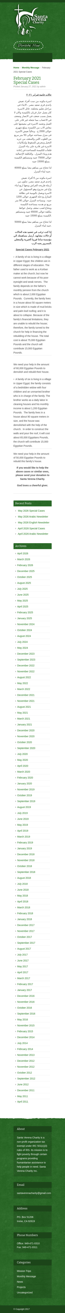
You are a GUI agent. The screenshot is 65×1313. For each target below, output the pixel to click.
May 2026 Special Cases (31, 510)
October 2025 (24, 577)
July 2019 (22, 813)
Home (16, 67)
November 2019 (26, 789)
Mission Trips (24, 1271)
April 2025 (22, 606)
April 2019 (22, 830)
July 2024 (22, 642)
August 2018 (24, 878)
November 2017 (26, 931)
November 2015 (26, 1025)
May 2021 (22, 712)
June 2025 (23, 594)
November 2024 (26, 624)
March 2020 (23, 771)
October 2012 (24, 1072)
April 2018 (22, 901)
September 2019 (26, 801)
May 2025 (22, 600)
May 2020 (22, 760)
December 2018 (26, 854)
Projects (21, 1287)
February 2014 (25, 1049)
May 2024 (22, 647)
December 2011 (26, 1090)
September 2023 (26, 659)
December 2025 (26, 571)
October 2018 (24, 866)
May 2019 (22, 824)
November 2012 (26, 1066)
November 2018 (26, 860)
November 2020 (26, 736)
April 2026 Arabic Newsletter (33, 533)
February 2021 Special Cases (27, 80)
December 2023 (26, 653)
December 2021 (26, 695)
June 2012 (23, 1084)
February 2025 (25, 612)
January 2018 (24, 919)
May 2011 (22, 1096)
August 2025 (24, 583)
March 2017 (23, 978)
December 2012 (26, 1060)
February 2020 (25, 777)
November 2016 (26, 1001)
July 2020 (22, 754)
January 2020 (24, 783)
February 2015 (25, 1031)
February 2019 (25, 842)
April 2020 (22, 765)
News (20, 1281)
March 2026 (23, 559)
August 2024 (24, 636)
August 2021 (24, 706)
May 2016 (22, 1019)
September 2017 (26, 942)
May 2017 (22, 966)
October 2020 (24, 742)
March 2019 (23, 836)
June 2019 (23, 819)
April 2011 (22, 1101)
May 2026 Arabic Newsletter (33, 516)
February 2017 (25, 984)
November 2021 (26, 701)
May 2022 (22, 683)
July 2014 (22, 1043)
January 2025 (24, 618)
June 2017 (23, 960)
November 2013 (26, 1055)
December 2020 (26, 730)
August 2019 (24, 807)
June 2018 (23, 889)
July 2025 (22, 588)
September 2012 (26, 1078)
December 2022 (26, 665)
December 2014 (26, 1037)
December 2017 (26, 925)
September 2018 (26, 872)
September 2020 (26, 748)
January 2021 (24, 724)
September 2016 (26, 1013)
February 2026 (25, 565)
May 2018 (22, 895)
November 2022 (26, 671)
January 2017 (24, 990)
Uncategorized (25, 1292)
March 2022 (23, 689)
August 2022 (24, 677)
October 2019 (24, 795)
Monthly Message (30, 67)
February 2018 (25, 913)
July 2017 (22, 954)
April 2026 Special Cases (31, 528)
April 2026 (22, 553)
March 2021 (23, 718)
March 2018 (23, 907)
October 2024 (24, 630)
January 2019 (24, 848)
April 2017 (22, 972)
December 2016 (26, 996)
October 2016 (24, 1007)
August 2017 (24, 948)
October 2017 (24, 937)
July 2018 (22, 883)
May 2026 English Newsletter (33, 522)
